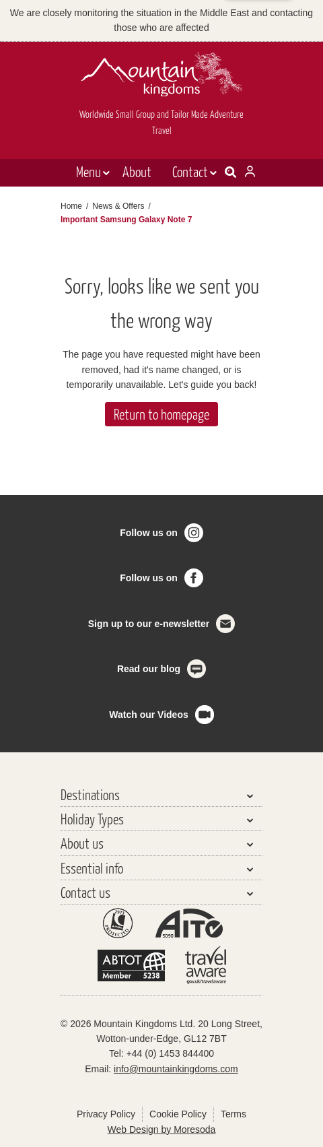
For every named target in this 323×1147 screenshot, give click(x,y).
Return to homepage (161, 413)
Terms (233, 1114)
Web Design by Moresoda (162, 1129)
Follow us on (149, 532)
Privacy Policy (106, 1114)
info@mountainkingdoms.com (176, 1068)
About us (82, 842)
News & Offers (118, 206)
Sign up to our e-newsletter (148, 623)
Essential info (92, 867)
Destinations (90, 794)
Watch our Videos (148, 714)
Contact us (85, 892)
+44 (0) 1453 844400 (170, 1053)
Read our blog (148, 668)
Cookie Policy (178, 1114)
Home (71, 206)
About (136, 171)
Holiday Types (92, 818)
